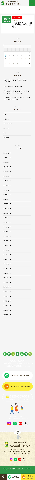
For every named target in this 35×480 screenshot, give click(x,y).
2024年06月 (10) (8, 254)
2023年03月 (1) (7, 310)
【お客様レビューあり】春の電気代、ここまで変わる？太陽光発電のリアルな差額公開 (17, 92)
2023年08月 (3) (7, 291)
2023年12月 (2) (7, 273)
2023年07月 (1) (7, 296)
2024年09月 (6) (7, 240)
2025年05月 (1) (7, 203)
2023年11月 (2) (7, 277)
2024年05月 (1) (7, 259)
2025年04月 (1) (7, 208)
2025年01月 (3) (7, 222)
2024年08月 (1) (7, 245)
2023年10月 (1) (7, 282)
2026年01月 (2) (7, 167)
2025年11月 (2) (7, 176)
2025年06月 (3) (7, 199)
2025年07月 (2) (7, 194)
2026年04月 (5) (7, 153)
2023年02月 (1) (7, 314)
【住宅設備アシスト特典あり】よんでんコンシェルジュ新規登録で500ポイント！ (17, 98)
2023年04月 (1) (7, 305)
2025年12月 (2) (7, 171)
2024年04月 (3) (7, 264)
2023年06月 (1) (7, 301)
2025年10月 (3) (7, 180)
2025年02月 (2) (7, 217)
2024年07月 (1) (7, 250)
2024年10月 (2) (7, 236)
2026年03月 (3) (7, 157)
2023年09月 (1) (7, 287)
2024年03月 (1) (7, 268)
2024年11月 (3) (7, 231)
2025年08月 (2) (7, 190)
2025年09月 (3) (7, 185)
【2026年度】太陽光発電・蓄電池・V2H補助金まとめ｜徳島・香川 (17, 81)
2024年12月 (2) (7, 227)
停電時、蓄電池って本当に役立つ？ (13, 86)
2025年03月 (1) (7, 213)
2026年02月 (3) (7, 162)
